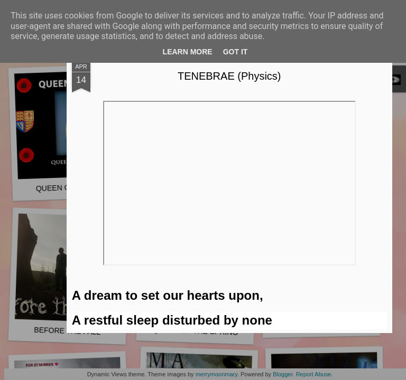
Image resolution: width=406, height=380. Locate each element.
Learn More (188, 52)
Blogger (282, 374)
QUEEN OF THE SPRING (195, 331)
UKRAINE (321, 324)
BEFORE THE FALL (67, 331)
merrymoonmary (216, 374)
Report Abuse (313, 374)
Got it (235, 52)
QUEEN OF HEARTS (71, 187)
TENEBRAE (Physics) (291, 93)
